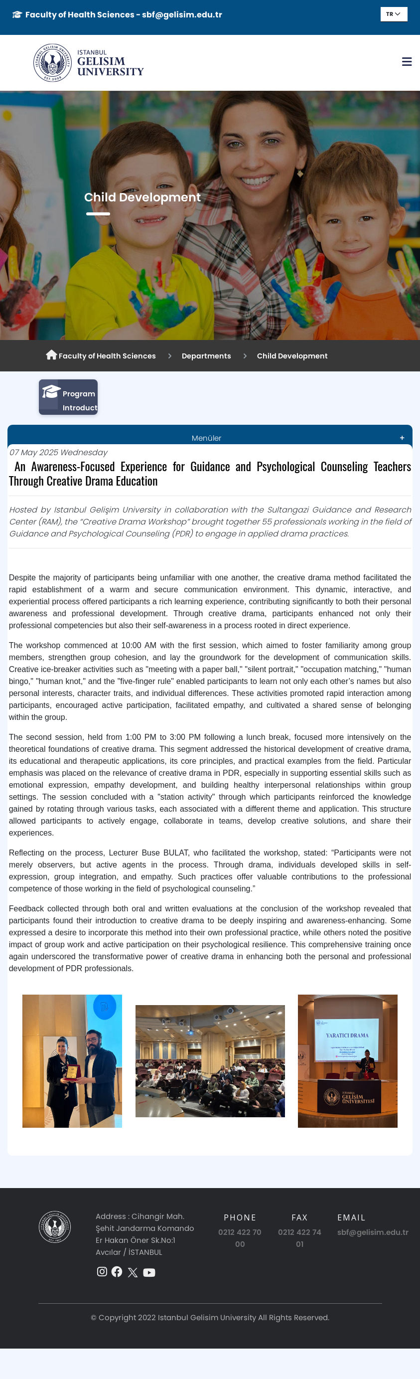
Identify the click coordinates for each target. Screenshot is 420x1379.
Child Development (292, 356)
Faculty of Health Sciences (101, 355)
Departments (206, 356)
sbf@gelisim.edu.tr (373, 1232)
